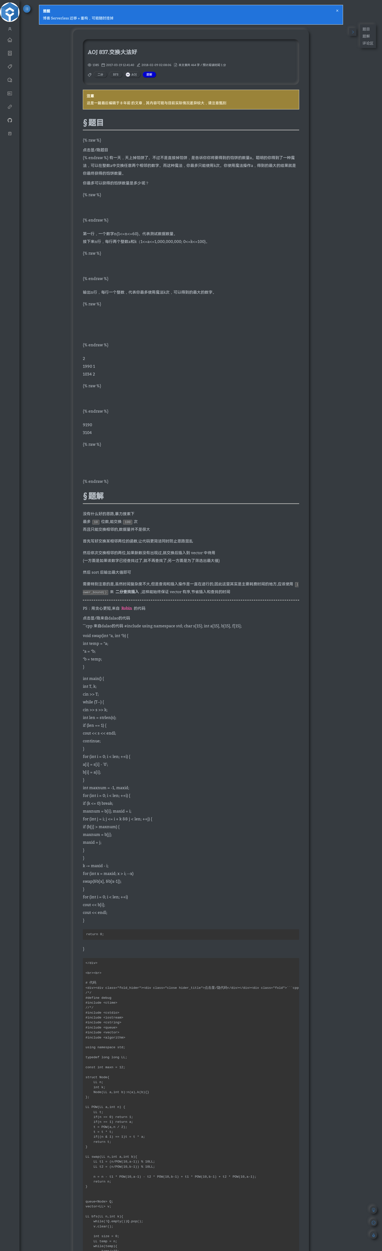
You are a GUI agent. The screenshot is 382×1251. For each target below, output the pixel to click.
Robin (126, 608)
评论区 (368, 43)
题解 (366, 36)
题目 (366, 29)
